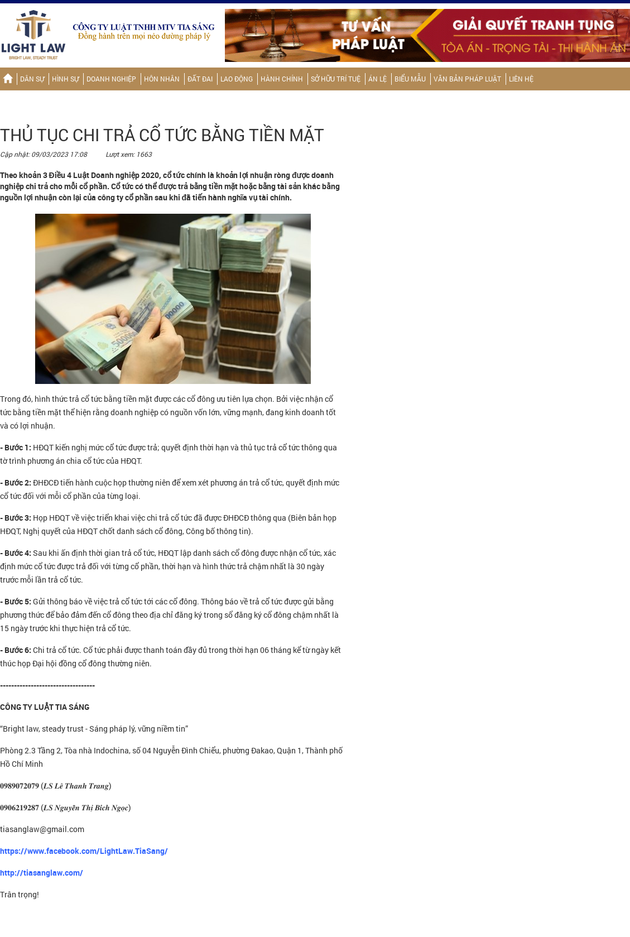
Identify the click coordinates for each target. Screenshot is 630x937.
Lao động (236, 78)
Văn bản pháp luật (467, 78)
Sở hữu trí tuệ (335, 78)
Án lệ (377, 78)
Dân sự (32, 78)
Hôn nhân (162, 78)
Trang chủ (7, 79)
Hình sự (65, 78)
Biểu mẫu (410, 78)
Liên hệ (521, 78)
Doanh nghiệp (111, 78)
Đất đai (200, 78)
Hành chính (282, 78)
